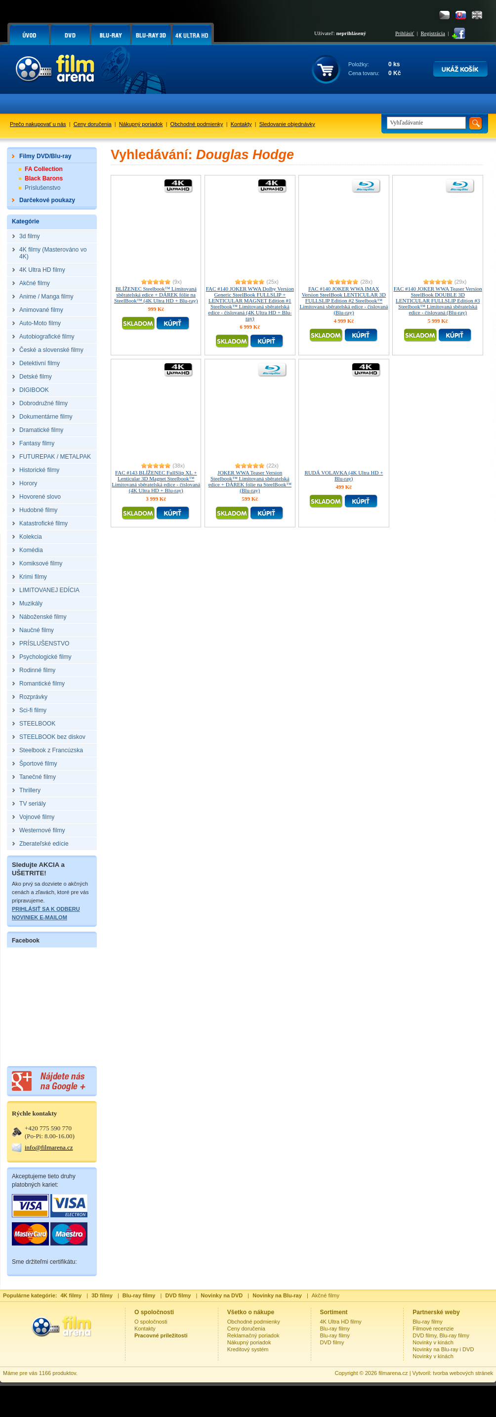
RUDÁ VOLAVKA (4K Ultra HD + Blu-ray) (343, 475)
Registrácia (433, 33)
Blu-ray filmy (335, 1328)
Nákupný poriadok (141, 124)
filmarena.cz (393, 1373)
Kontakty (241, 124)
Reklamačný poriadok (253, 1335)
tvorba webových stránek (463, 1373)
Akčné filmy (325, 1295)
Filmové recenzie (433, 1328)
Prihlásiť (404, 33)
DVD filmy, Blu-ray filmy (441, 1335)
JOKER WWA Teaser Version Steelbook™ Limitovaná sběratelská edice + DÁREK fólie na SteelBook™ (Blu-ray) (249, 481)
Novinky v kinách (433, 1342)
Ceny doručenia (93, 124)
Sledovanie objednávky (287, 124)
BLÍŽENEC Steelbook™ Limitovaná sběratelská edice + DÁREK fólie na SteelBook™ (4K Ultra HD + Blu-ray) (156, 294)
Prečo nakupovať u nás (38, 124)
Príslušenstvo (43, 187)
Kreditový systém (248, 1349)
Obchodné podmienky (196, 124)
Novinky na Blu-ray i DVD (443, 1349)
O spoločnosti (150, 1322)
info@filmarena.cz (49, 1147)
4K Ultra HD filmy (341, 1322)
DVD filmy (332, 1342)
